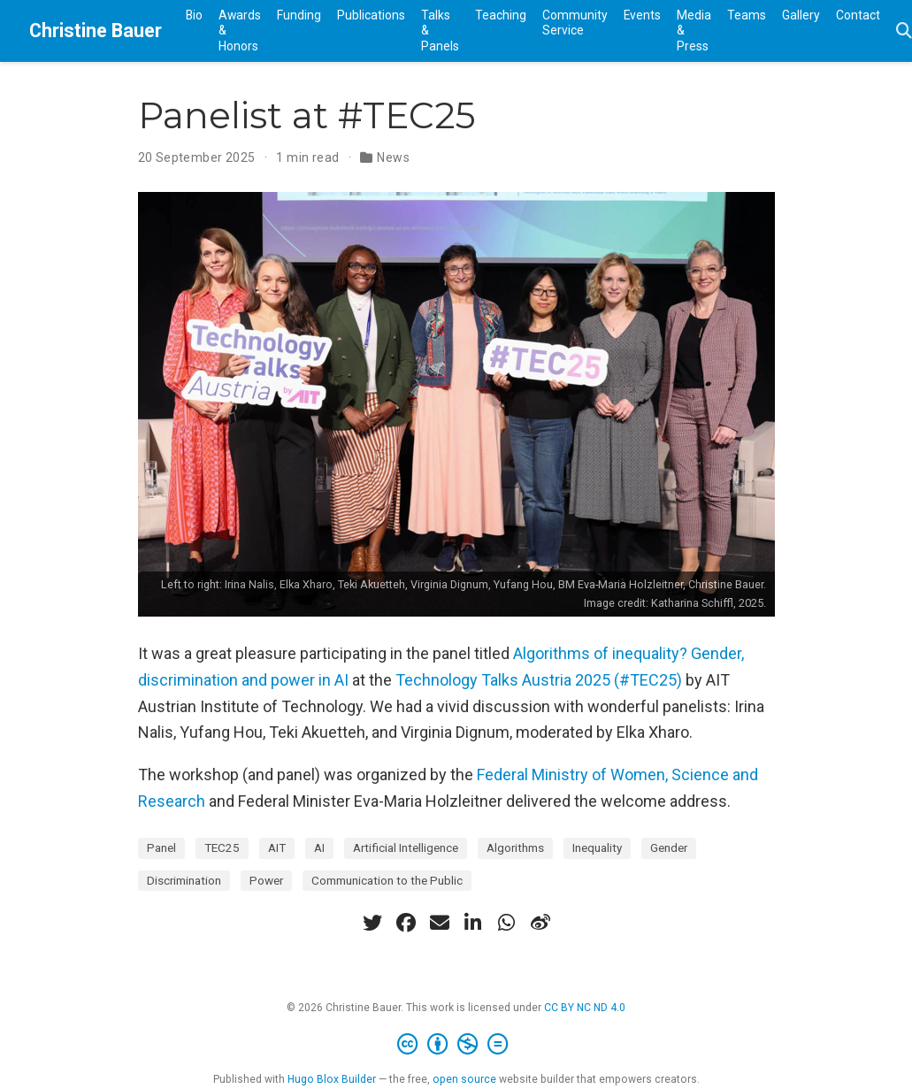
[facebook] (406, 922)
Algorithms (515, 847)
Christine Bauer (95, 30)
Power (266, 880)
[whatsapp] (507, 922)
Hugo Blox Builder (331, 1079)
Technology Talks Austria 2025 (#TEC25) (538, 680)
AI (319, 847)
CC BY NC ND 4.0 (584, 1007)
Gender (668, 847)
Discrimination (184, 880)
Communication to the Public (387, 880)
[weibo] (540, 922)
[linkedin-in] (473, 922)
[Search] (904, 31)
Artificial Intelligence (405, 847)
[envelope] (439, 922)
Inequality (597, 847)
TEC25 (222, 847)
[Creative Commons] (456, 1044)
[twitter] (372, 922)
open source (464, 1079)
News (393, 157)
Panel (161, 847)
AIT (277, 847)
